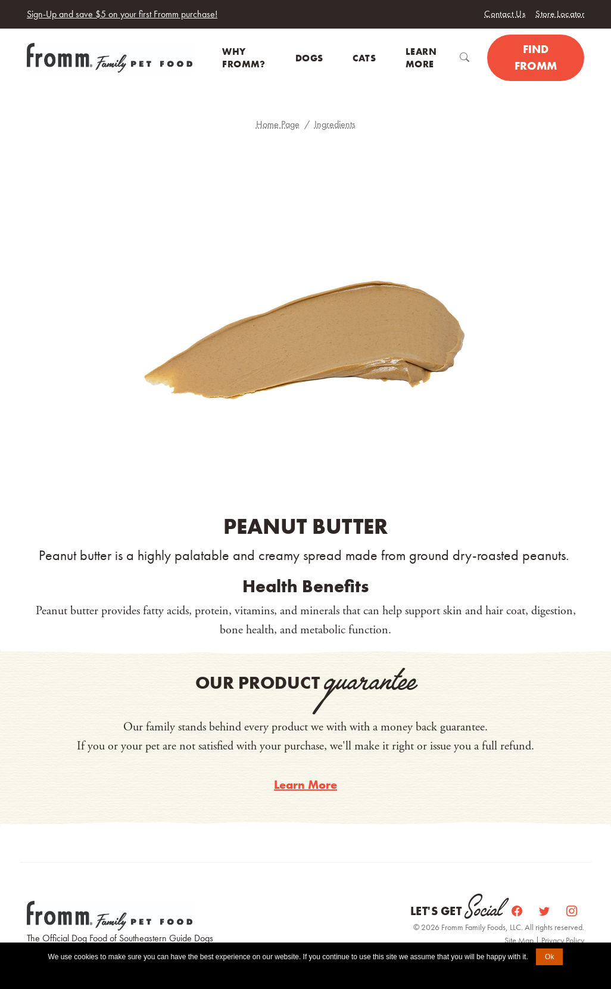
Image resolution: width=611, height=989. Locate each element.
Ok (549, 957)
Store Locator (559, 14)
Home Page (278, 124)
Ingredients (335, 124)
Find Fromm (536, 58)
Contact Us (504, 14)
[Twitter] (545, 911)
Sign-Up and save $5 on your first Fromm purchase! (122, 14)
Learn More (305, 784)
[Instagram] (571, 911)
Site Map (519, 940)
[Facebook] (518, 911)
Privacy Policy (562, 940)
